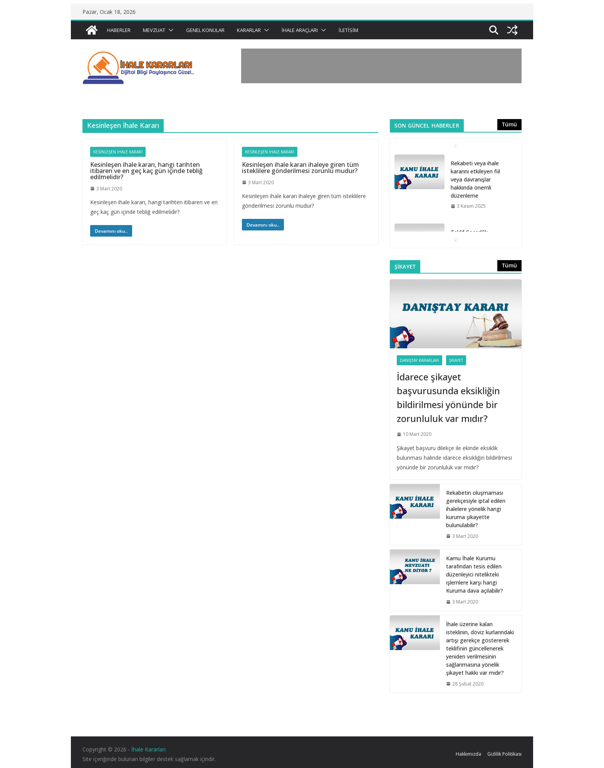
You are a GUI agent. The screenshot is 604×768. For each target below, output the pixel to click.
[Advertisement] (381, 66)
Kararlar (249, 30)
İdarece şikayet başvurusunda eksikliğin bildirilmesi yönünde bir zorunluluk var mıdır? (448, 397)
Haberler (119, 30)
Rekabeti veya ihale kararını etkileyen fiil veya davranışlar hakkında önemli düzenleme (475, 179)
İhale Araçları (300, 30)
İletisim (348, 30)
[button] (169, 30)
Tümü (509, 124)
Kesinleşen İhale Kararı (118, 152)
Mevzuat (154, 30)
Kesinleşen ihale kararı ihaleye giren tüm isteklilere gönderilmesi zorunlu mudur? (300, 167)
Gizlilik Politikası (504, 754)
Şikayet (456, 360)
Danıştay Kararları (419, 360)
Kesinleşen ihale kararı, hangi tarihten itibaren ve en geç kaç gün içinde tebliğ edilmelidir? (146, 170)
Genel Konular (205, 30)
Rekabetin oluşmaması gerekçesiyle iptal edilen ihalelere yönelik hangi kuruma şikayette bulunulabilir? (475, 509)
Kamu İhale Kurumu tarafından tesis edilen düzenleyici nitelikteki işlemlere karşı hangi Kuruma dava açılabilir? (474, 574)
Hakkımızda (468, 754)
